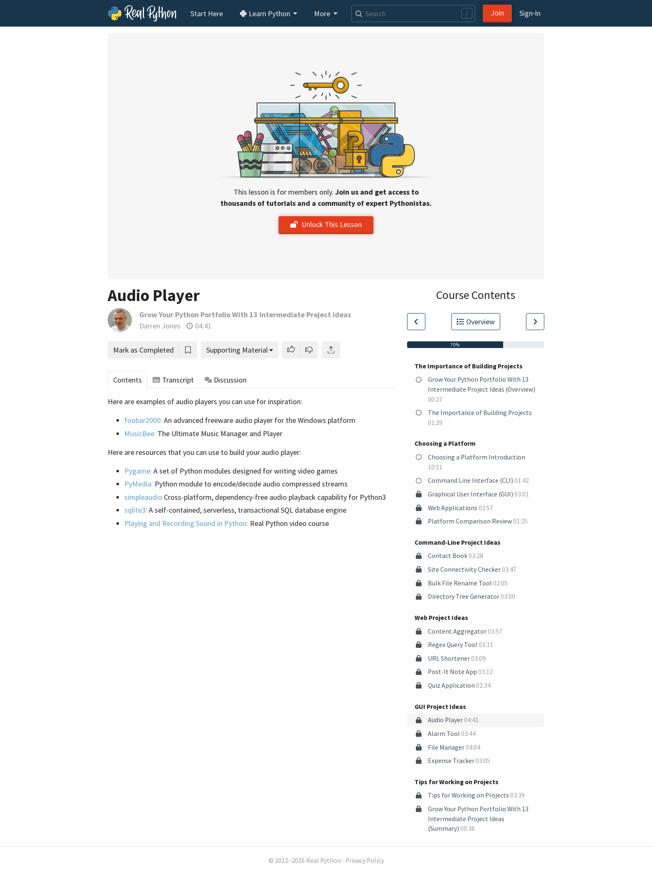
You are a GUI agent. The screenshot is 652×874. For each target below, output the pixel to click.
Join (497, 12)
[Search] (413, 13)
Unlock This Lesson (326, 224)
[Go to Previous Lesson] (416, 321)
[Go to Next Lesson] (535, 321)
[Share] (331, 349)
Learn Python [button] (266, 13)
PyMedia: (138, 484)
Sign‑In (530, 13)
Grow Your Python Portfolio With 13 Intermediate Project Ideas (245, 314)
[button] (291, 349)
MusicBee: (140, 433)
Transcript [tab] (173, 380)
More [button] (323, 13)
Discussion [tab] (226, 380)
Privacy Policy (365, 860)
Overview (476, 321)
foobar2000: (143, 420)
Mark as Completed (143, 350)
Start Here (206, 13)
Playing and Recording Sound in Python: (186, 523)
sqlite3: (135, 510)
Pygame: (138, 471)
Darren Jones (159, 326)
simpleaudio (143, 497)
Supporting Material (237, 350)
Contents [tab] (127, 380)
